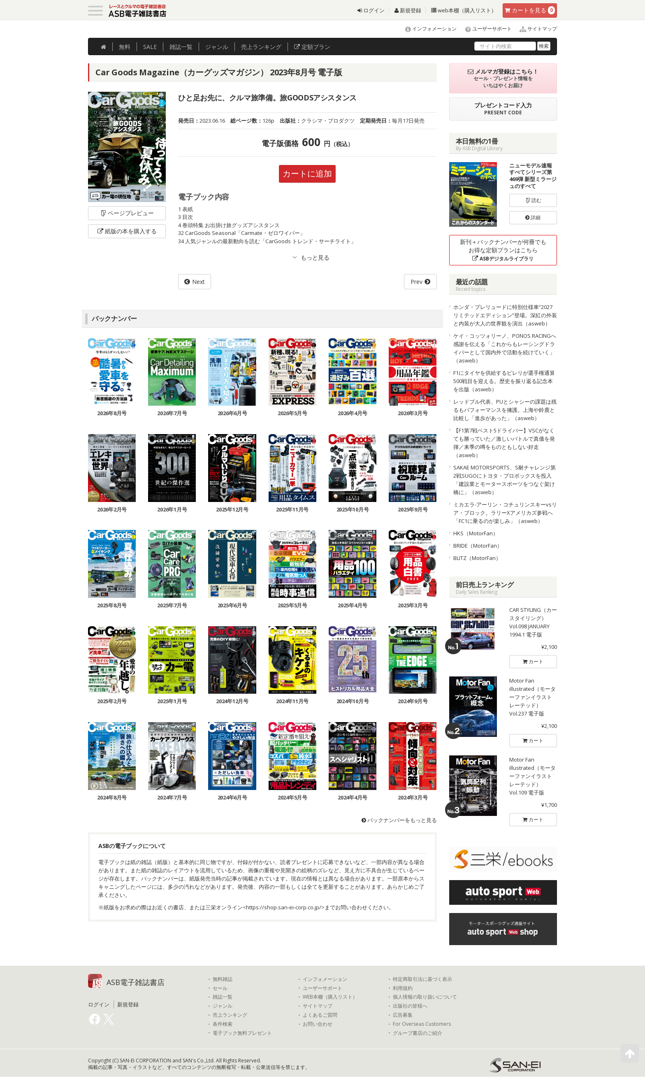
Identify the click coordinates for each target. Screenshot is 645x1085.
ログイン (371, 10)
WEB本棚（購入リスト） (330, 997)
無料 (124, 47)
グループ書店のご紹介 (417, 1033)
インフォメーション (427, 28)
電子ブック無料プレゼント (242, 1033)
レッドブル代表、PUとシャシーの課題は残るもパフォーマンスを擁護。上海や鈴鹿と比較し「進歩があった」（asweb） (505, 410)
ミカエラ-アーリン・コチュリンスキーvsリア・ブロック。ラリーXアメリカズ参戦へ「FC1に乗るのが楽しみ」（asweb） (505, 513)
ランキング (261, 47)
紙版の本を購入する (127, 231)
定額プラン (312, 47)
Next (198, 282)
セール (220, 988)
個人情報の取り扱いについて (425, 997)
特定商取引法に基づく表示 (422, 979)
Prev (416, 282)
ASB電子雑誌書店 (136, 982)
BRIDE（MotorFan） (477, 545)
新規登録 (407, 10)
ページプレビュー (127, 213)
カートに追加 (307, 173)
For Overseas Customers (422, 1024)
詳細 (533, 217)
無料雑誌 (222, 979)
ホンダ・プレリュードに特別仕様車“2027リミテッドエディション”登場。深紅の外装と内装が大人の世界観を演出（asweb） (505, 315)
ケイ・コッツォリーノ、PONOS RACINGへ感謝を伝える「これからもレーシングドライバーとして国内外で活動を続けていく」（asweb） (504, 348)
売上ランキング (230, 1015)
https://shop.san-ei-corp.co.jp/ (283, 907)
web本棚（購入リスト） (464, 10)
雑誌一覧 (222, 997)
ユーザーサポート (485, 28)
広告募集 (403, 1015)
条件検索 (222, 1024)
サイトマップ (535, 28)
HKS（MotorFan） (475, 533)
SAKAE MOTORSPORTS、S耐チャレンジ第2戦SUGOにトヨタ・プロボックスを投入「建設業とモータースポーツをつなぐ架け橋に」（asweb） (504, 480)
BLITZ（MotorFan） (477, 558)
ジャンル (216, 47)
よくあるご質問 (320, 1015)
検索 (544, 45)
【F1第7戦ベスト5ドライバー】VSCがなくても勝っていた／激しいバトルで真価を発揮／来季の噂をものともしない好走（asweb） (504, 443)
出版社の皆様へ (410, 1006)
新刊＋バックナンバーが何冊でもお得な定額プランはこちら (503, 250)
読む (533, 200)
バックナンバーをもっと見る (399, 820)
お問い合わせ (317, 1024)
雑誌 (181, 47)
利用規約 (403, 988)
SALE (150, 47)
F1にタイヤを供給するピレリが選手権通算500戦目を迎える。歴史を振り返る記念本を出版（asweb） (504, 381)
